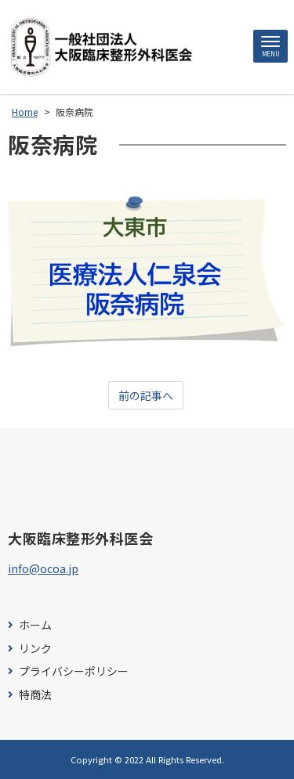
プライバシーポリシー (74, 671)
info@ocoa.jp (43, 568)
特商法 (35, 694)
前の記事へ (145, 395)
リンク (35, 648)
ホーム (35, 625)
